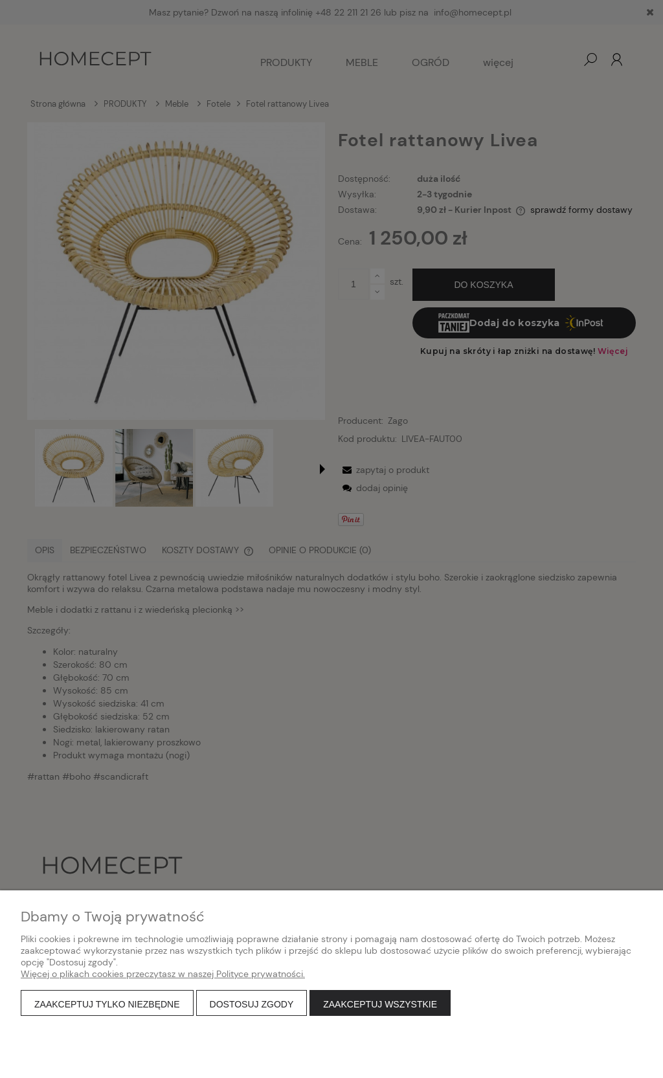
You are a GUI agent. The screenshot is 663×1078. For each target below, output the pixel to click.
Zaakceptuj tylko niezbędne (107, 1004)
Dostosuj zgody (252, 1004)
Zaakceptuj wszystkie (380, 1004)
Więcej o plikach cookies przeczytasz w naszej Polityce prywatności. (163, 974)
